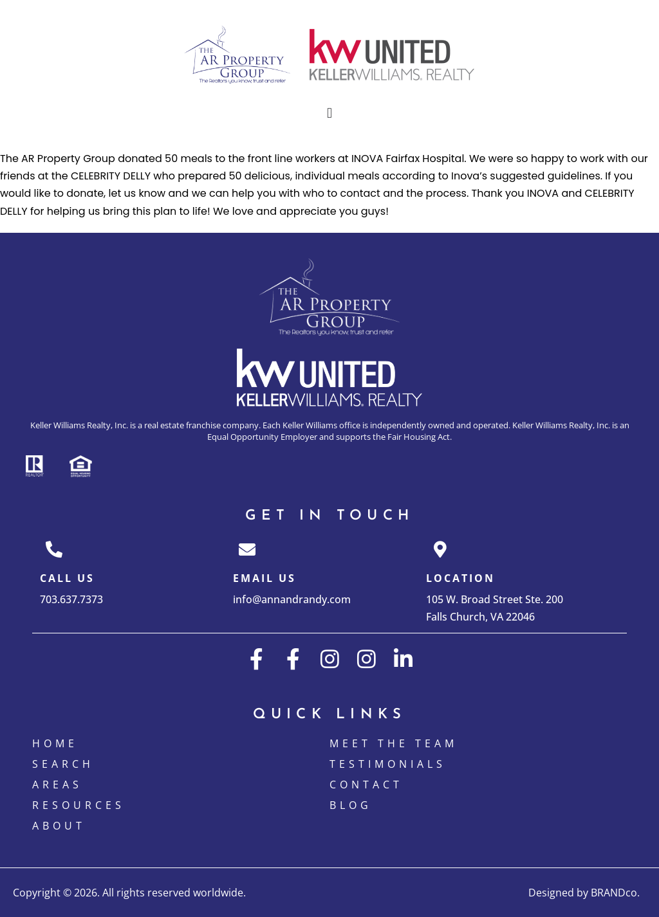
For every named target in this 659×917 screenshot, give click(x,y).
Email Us (264, 578)
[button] (329, 113)
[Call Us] (54, 549)
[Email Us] (247, 549)
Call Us (67, 578)
